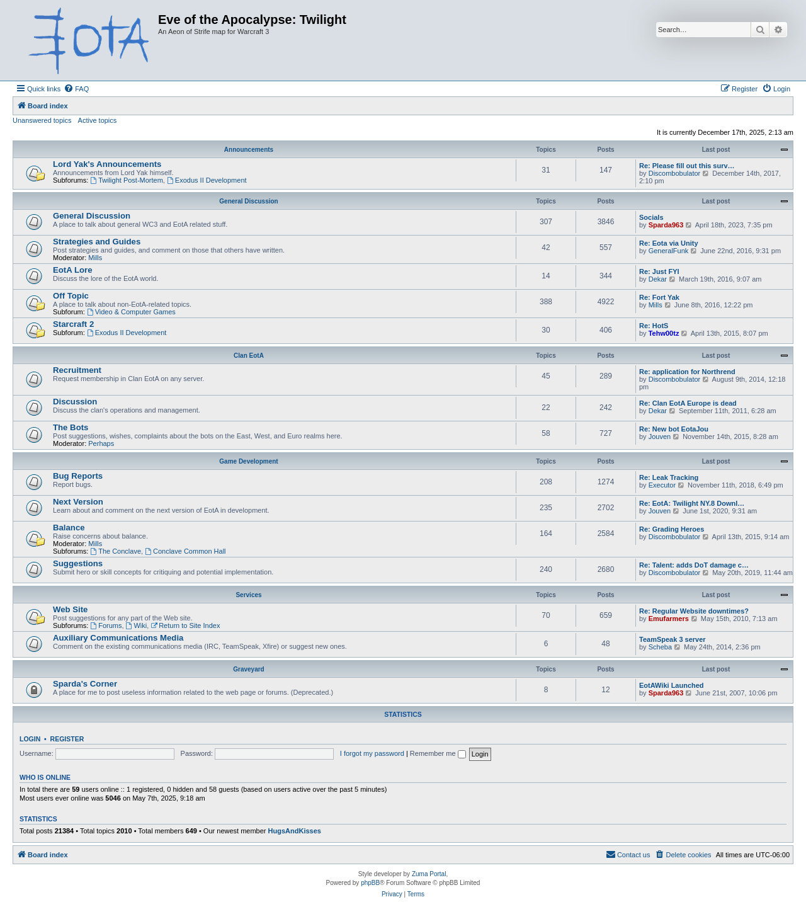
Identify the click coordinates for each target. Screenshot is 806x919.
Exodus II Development (207, 180)
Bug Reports (78, 476)
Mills (95, 257)
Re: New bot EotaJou (673, 429)
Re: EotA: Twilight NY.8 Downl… (691, 503)
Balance (69, 527)
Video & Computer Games (131, 312)
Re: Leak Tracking (668, 477)
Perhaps (101, 443)
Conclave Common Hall (185, 551)
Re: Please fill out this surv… (687, 165)
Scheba (660, 647)
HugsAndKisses (294, 831)
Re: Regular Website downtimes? (694, 611)
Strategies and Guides (96, 241)
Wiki (136, 625)
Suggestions (78, 563)
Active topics (97, 120)
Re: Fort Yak (659, 297)
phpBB (370, 882)
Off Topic (71, 295)
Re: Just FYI (659, 271)
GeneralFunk (669, 250)
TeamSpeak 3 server (672, 639)
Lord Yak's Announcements (107, 164)
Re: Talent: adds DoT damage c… (694, 565)
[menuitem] (76, 88)
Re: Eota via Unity (668, 243)
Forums (106, 625)
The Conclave (115, 551)
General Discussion (248, 201)
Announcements (248, 149)
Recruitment (77, 370)
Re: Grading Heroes (671, 529)
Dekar (658, 279)
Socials (651, 217)
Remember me (438, 753)
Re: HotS (653, 325)
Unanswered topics (42, 120)
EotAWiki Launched (671, 685)
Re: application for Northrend (687, 371)
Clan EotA (249, 355)
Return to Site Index (185, 625)
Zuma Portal (429, 873)
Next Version (78, 501)
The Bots (70, 427)
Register (67, 739)
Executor (662, 485)
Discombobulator (675, 173)
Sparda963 (666, 225)
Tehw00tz (664, 333)
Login (30, 739)
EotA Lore (73, 270)
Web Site (70, 609)
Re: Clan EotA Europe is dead (688, 403)
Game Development (248, 461)
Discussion (75, 401)
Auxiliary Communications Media (118, 637)
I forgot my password (372, 753)
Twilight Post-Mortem (126, 180)
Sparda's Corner (85, 683)
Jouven (660, 436)
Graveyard (248, 669)
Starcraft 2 (73, 324)
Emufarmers (669, 618)
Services (248, 594)
